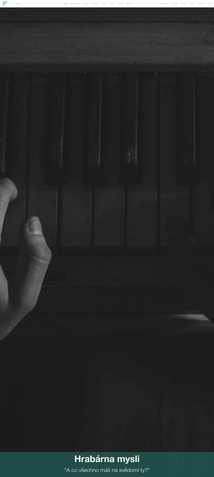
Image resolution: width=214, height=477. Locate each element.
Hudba (129, 4)
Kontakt (200, 4)
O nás (174, 4)
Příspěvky (164, 4)
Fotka (103, 4)
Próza (86, 4)
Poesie (95, 4)
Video (112, 4)
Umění (121, 4)
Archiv (183, 4)
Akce (191, 4)
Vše (65, 4)
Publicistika (75, 4)
